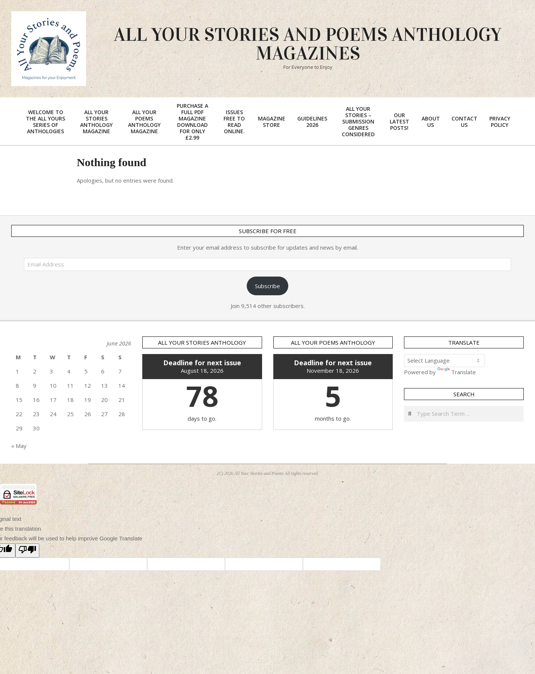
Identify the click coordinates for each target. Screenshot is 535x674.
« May (19, 445)
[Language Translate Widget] (444, 360)
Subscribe (267, 286)
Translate (456, 372)
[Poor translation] (27, 550)
